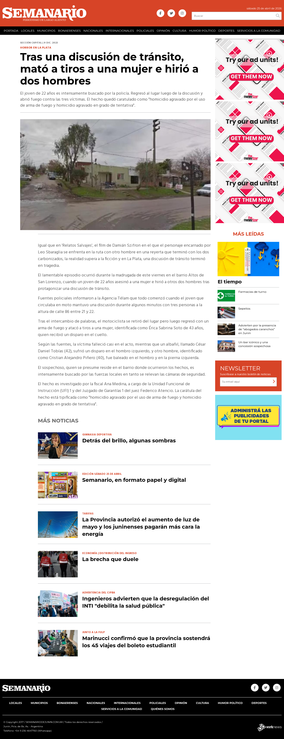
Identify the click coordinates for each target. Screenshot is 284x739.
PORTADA (11, 30)
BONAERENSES (69, 30)
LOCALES (27, 30)
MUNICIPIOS (46, 30)
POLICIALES (145, 30)
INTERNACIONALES (120, 30)
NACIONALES (93, 30)
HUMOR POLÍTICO (202, 30)
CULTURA (179, 30)
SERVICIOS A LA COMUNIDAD (258, 30)
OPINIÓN (163, 30)
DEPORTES (226, 30)
